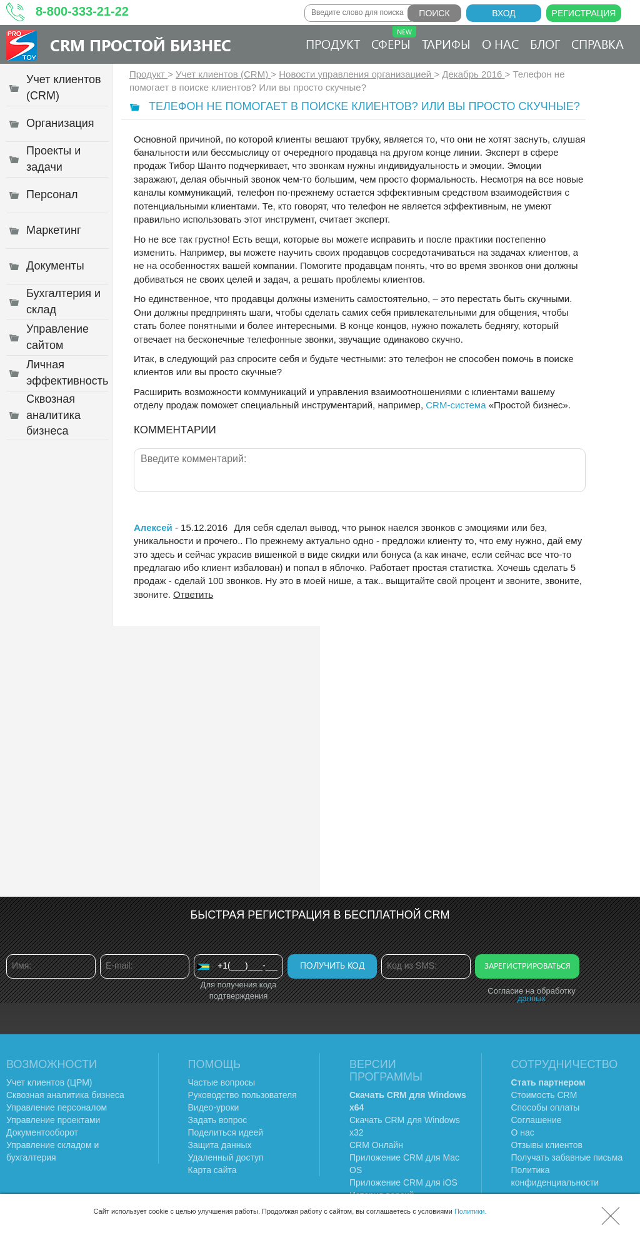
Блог (545, 43)
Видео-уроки (213, 1107)
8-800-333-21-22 (82, 11)
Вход (504, 13)
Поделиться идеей (226, 1132)
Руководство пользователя (242, 1095)
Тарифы (446, 43)
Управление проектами (53, 1120)
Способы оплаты (545, 1107)
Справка (597, 43)
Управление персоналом (56, 1107)
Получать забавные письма (567, 1157)
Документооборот (42, 1132)
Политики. (470, 1211)
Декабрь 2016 (473, 74)
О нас (500, 43)
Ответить (193, 594)
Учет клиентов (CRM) (223, 74)
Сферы (393, 39)
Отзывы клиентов (546, 1145)
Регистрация (584, 13)
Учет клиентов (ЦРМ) (49, 1082)
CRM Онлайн (376, 1145)
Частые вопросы (222, 1082)
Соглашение (536, 1120)
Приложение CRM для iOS (403, 1182)
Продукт (333, 43)
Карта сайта (212, 1170)
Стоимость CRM (544, 1095)
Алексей (153, 527)
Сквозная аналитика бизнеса (65, 1095)
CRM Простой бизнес (140, 44)
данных (532, 998)
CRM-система (456, 405)
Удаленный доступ (226, 1157)
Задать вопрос (218, 1120)
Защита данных (220, 1145)
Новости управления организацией (356, 74)
